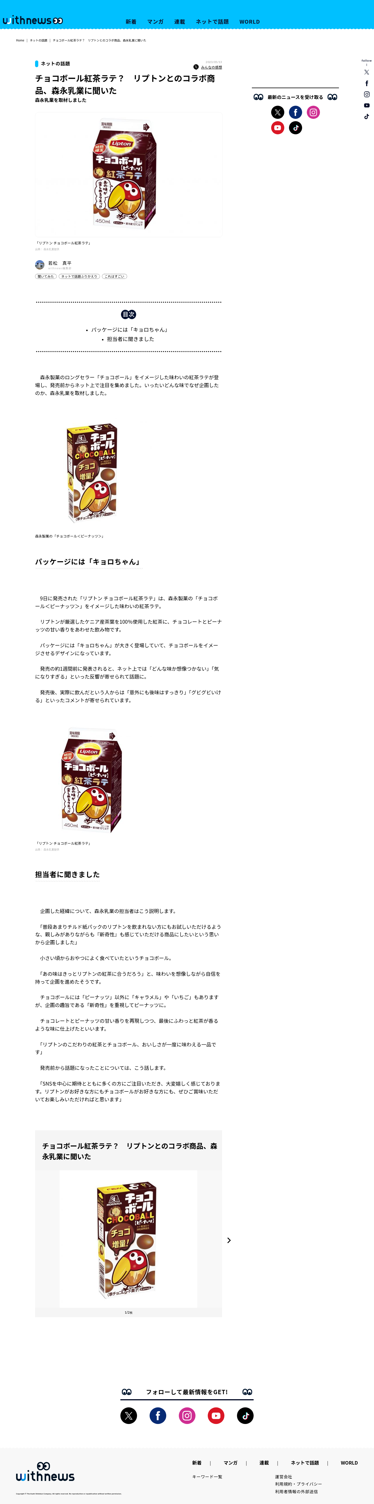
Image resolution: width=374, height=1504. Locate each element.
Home (20, 40)
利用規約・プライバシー (298, 1484)
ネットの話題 (38, 40)
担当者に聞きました (130, 338)
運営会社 (283, 1476)
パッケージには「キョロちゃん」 (130, 329)
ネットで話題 (212, 21)
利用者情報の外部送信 (296, 1491)
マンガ (155, 21)
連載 (180, 21)
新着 (131, 21)
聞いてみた (46, 276)
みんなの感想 (207, 67)
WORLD (250, 21)
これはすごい (114, 276)
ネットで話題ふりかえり (79, 276)
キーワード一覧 (207, 1476)
